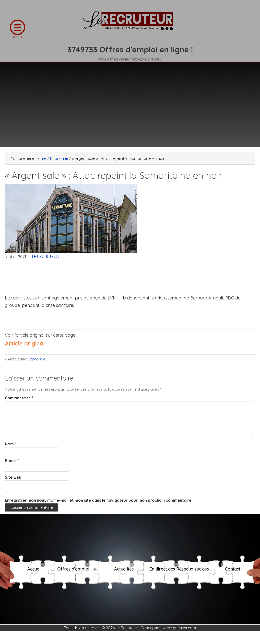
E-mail (12, 460)
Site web (13, 477)
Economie (36, 359)
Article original (25, 343)
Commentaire (19, 397)
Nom (10, 443)
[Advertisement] (130, 101)
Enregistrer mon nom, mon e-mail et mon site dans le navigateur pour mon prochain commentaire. (98, 500)
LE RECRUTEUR (130, 23)
